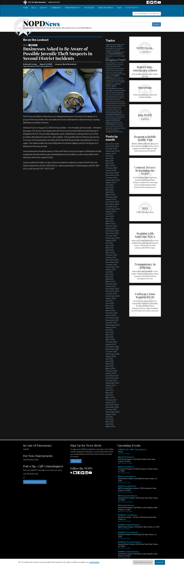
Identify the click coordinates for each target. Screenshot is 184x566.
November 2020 (112, 291)
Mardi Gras (115, 92)
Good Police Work (113, 85)
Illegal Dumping (113, 90)
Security (120, 112)
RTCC (119, 109)
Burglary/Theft (34, 66)
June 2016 (110, 419)
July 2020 (109, 301)
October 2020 (111, 294)
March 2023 (110, 223)
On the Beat (89, 8)
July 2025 (109, 156)
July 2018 (109, 359)
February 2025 (111, 168)
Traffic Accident (114, 126)
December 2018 (112, 347)
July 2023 (109, 214)
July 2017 (109, 388)
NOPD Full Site (54, 2)
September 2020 (113, 296)
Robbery (115, 109)
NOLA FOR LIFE (119, 98)
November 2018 (112, 349)
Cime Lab (115, 64)
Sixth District (115, 120)
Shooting (112, 117)
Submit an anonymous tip (35, 482)
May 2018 (109, 364)
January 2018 (111, 373)
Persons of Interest (117, 103)
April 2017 (109, 395)
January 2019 (111, 344)
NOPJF (107, 99)
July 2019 (109, 330)
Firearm (122, 80)
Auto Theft (117, 56)
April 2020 (110, 308)
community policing (118, 68)
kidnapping (121, 90)
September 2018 (112, 354)
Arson (107, 54)
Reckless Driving (116, 107)
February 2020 (111, 313)
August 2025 (111, 153)
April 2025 (110, 163)
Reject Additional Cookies (143, 562)
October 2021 (111, 265)
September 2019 (112, 325)
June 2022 (110, 245)
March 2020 (110, 310)
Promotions (114, 105)
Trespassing (109, 132)
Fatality (108, 80)
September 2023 (113, 209)
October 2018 (111, 352)
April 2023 (110, 221)
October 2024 (111, 178)
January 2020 (111, 315)
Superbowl (109, 122)
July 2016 (109, 417)
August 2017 (111, 385)
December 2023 (112, 202)
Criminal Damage (117, 72)
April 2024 (110, 192)
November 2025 (112, 146)
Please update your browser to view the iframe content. (139, 505)
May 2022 (109, 248)
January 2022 (111, 257)
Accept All (159, 562)
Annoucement (110, 48)
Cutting (108, 74)
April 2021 (109, 279)
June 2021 (110, 274)
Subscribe (76, 461)
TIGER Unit (120, 124)
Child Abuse (109, 64)
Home (25, 8)
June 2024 (110, 187)
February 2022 (111, 255)
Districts (117, 74)
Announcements (105, 8)
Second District (46, 66)
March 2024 (110, 194)
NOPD (41, 23)
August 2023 (111, 211)
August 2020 (111, 298)
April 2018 (110, 366)
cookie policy (94, 562)
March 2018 (110, 368)
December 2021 (112, 260)
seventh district (113, 114)
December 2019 (112, 318)
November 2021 (112, 262)
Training (108, 130)
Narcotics (112, 98)
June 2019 (110, 332)
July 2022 (109, 243)
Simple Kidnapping (111, 118)
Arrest (123, 52)
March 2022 (110, 252)
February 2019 (111, 342)
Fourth (117, 82)
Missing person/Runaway (114, 93)
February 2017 (111, 400)
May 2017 (109, 393)
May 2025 (110, 161)
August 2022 (111, 240)
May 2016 (109, 422)
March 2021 (110, 281)
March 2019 (110, 339)
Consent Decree (110, 70)
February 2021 (111, 284)
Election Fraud (116, 78)
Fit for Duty (132, 8)
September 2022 (112, 238)
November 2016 (112, 407)
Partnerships (109, 101)
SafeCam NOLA (110, 111)
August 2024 (111, 182)
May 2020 (110, 306)
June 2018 (110, 361)
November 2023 (112, 204)
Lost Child (108, 92)
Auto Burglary (110, 56)
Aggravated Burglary (116, 46)
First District (110, 82)
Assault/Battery (116, 54)
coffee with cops (115, 66)
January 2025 (111, 170)
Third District (111, 124)
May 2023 (110, 219)
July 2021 (109, 272)
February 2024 (111, 197)
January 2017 (111, 402)
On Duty (43, 8)
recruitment (109, 109)
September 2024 (113, 180)
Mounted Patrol (114, 96)
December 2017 (112, 376)
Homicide (110, 88)
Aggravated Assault (111, 44)
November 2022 (112, 233)
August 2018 (111, 356)
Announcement (119, 48)
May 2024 (110, 190)
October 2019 (111, 323)
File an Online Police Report (147, 14)
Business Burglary (111, 63)
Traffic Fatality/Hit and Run (117, 128)
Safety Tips (118, 111)
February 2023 (111, 226)
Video (119, 8)
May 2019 (109, 335)
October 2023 (111, 207)
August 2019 (111, 327)
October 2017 (111, 381)
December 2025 (112, 144)
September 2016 (112, 412)
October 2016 (111, 409)
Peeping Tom (116, 101)
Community (56, 8)
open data (112, 99)
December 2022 (112, 231)
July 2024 (109, 185)
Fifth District (114, 80)
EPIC (122, 78)
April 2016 (110, 424)
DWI (112, 76)
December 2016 (112, 405)
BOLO (34, 8)
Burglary (108, 57)
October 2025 (111, 149)
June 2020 (110, 303)
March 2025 (110, 166)
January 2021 (111, 286)
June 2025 (110, 158)
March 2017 (110, 397)
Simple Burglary (120, 117)
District (112, 74)
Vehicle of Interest (118, 132)
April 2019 (110, 337)
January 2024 (111, 199)
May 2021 (109, 277)
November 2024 (112, 175)
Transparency (72, 8)
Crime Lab (108, 72)
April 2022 (110, 250)
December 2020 (112, 289)
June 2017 (110, 390)
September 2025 (113, 151)
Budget (122, 56)
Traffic (107, 126)
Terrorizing (115, 122)
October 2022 (111, 236)
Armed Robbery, (116, 52)
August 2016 (111, 414)
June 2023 (110, 216)
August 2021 (111, 269)
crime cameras (119, 70)
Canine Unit (119, 63)
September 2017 (112, 383)
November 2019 (112, 320)
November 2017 (112, 378)
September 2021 (112, 267)
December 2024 (112, 173)
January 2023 (111, 228)
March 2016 (110, 426)
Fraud (113, 84)
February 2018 (111, 371)
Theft (120, 122)
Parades (118, 99)
